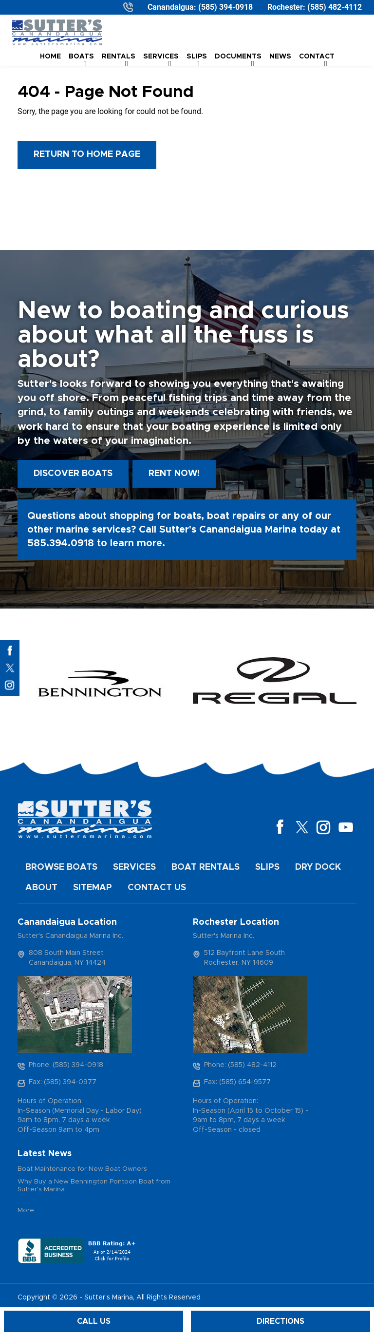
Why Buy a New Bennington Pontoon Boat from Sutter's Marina (94, 1186)
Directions (280, 1321)
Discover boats (73, 473)
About (41, 887)
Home (50, 56)
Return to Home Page (87, 154)
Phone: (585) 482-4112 (240, 1065)
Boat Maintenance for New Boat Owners (82, 1169)
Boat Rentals (205, 867)
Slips (267, 867)
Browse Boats (61, 867)
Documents (238, 56)
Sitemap (92, 887)
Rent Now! (174, 473)
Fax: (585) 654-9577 (237, 1082)
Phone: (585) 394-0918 (66, 1065)
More (26, 1210)
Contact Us (157, 887)
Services (134, 867)
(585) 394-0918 (225, 7)
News (280, 56)
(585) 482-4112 (334, 7)
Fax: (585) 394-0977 (62, 1082)
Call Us (94, 1321)
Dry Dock (318, 867)
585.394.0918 (60, 543)
